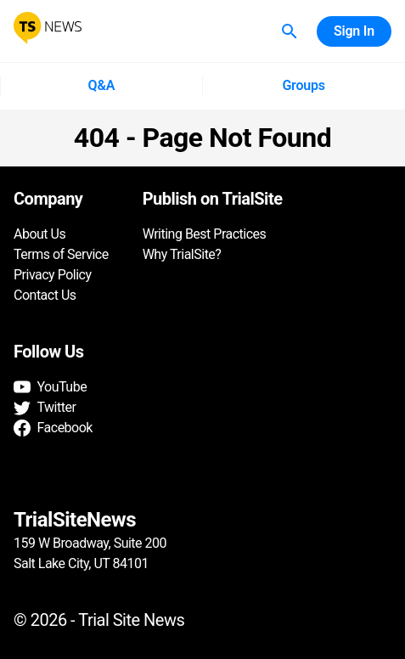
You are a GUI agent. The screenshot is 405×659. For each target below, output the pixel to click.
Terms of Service (61, 254)
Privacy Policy (53, 275)
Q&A (101, 86)
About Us (39, 234)
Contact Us (45, 295)
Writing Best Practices (205, 234)
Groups (304, 86)
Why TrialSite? (182, 254)
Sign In (354, 31)
